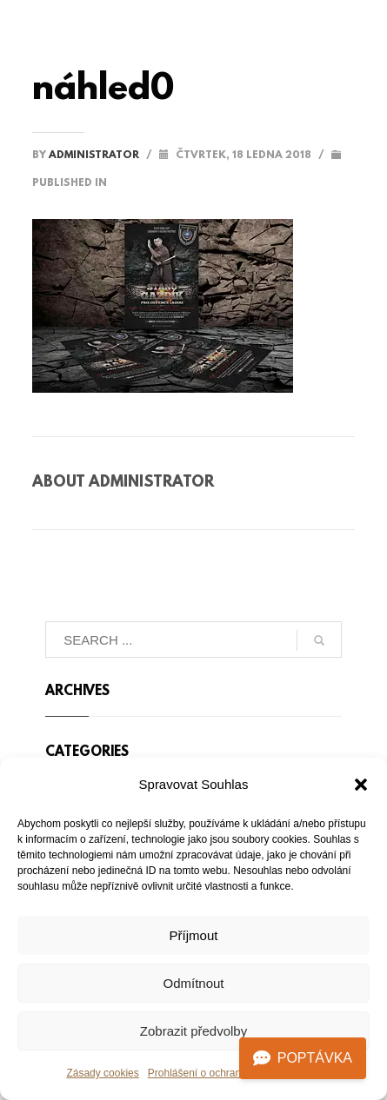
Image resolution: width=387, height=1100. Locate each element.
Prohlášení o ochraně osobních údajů (234, 1073)
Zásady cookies (102, 1073)
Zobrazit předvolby (193, 1031)
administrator (95, 155)
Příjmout (194, 935)
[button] (361, 784)
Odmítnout (193, 983)
